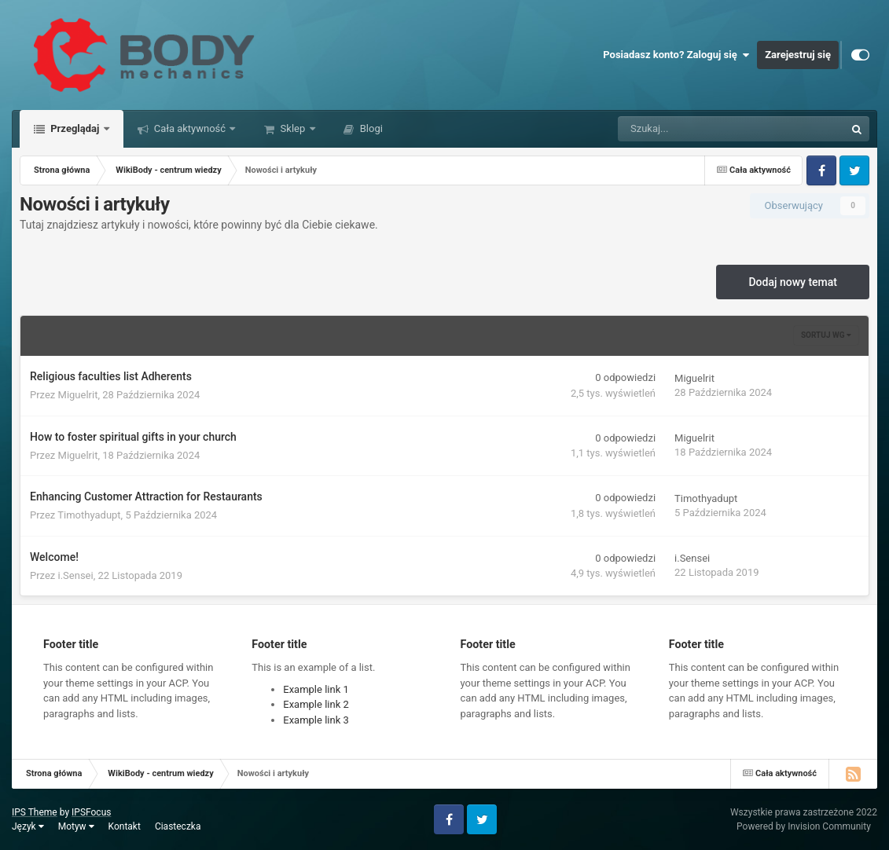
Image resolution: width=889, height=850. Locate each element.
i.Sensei (76, 575)
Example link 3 (316, 720)
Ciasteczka (178, 826)
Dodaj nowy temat (792, 282)
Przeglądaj (75, 128)
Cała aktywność (190, 128)
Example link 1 (316, 689)
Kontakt (124, 826)
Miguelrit (78, 395)
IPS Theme (34, 812)
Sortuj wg (826, 335)
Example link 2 (316, 704)
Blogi (370, 128)
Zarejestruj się (798, 54)
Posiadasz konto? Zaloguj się (676, 55)
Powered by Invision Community (804, 826)
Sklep (292, 128)
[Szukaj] (696, 128)
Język (28, 826)
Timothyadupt (88, 515)
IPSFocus (91, 812)
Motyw (76, 826)
